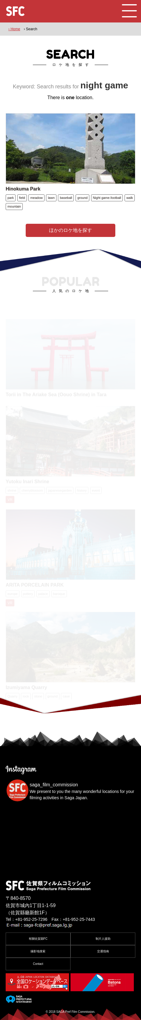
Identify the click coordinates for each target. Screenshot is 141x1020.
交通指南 (103, 951)
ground (82, 198)
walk (129, 198)
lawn (51, 198)
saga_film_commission (54, 784)
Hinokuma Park (23, 188)
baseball (66, 198)
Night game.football (107, 198)
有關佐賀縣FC (38, 938)
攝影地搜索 (37, 951)
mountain (14, 206)
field (22, 198)
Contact (38, 963)
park (10, 198)
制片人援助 (103, 938)
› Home (14, 29)
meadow (36, 198)
